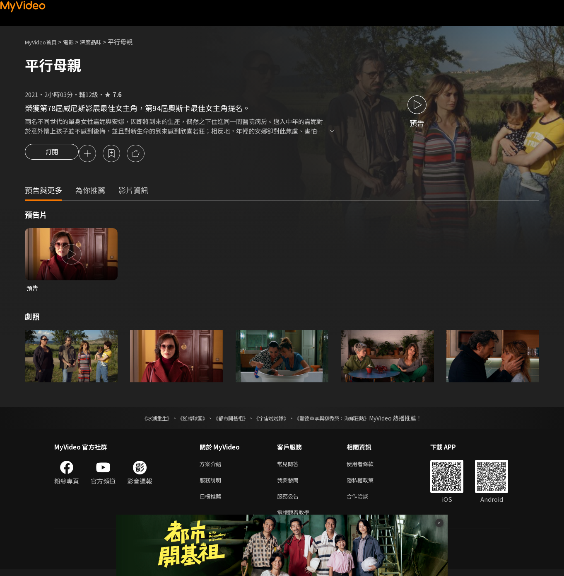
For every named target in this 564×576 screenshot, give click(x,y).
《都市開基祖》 (226, 420)
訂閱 (51, 154)
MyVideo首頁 (44, 41)
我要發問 (289, 483)
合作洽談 (364, 501)
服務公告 (289, 501)
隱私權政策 (367, 483)
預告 (33, 289)
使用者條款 (367, 466)
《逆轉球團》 (183, 420)
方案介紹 (212, 466)
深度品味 (99, 41)
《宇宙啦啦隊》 (273, 420)
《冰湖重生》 (142, 420)
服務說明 (212, 483)
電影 (75, 41)
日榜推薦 (212, 501)
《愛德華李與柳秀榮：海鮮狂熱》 (342, 420)
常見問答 (289, 466)
